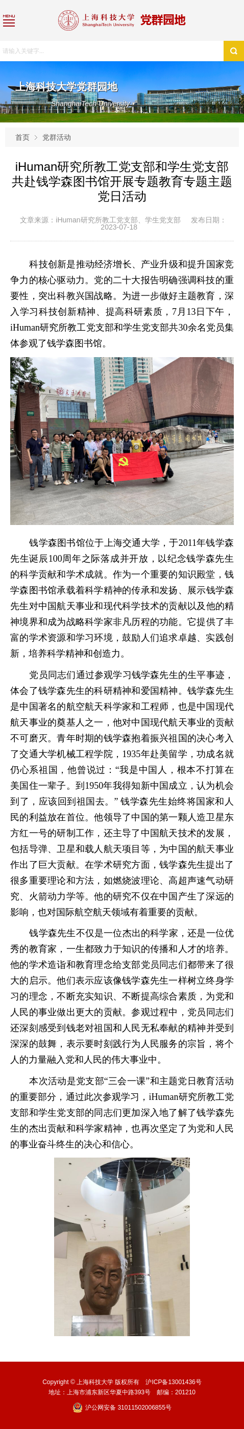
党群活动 (56, 137)
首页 (22, 137)
